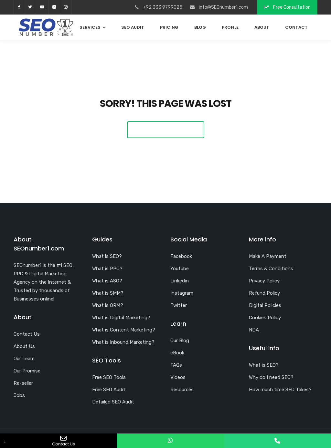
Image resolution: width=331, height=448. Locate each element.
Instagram (181, 293)
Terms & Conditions (271, 268)
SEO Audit (132, 27)
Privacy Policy (264, 281)
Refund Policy (264, 293)
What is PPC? (107, 268)
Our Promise (27, 371)
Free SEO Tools (109, 377)
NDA (254, 330)
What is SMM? (107, 293)
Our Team (24, 358)
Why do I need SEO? (271, 377)
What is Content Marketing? (123, 330)
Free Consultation (287, 7)
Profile (230, 27)
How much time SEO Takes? (280, 389)
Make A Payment (267, 256)
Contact (296, 27)
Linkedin (179, 281)
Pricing (169, 27)
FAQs (176, 365)
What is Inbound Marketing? (123, 342)
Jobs (19, 395)
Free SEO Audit (108, 389)
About (261, 27)
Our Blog (179, 340)
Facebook (181, 256)
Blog (200, 27)
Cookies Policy (265, 318)
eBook (177, 353)
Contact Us (27, 334)
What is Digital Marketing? (121, 318)
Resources (182, 389)
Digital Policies (265, 305)
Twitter (178, 305)
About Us (24, 346)
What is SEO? (107, 256)
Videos (178, 377)
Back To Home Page (165, 129)
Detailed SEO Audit (113, 402)
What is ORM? (107, 305)
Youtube (179, 268)
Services (90, 27)
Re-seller (23, 383)
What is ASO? (107, 281)
